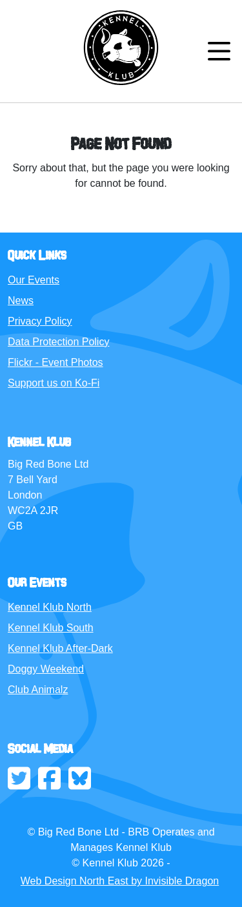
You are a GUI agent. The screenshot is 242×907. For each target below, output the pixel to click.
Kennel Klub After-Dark (60, 648)
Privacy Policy (40, 321)
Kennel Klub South (51, 627)
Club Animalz (38, 689)
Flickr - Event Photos (55, 362)
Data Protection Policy (58, 341)
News (21, 300)
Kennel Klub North (50, 607)
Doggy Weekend (46, 669)
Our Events (33, 279)
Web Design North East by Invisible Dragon (120, 880)
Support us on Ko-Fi (53, 382)
